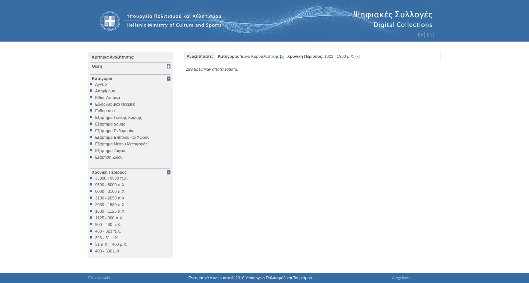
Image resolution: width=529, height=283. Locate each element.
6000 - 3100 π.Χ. (110, 191)
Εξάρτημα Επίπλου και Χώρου (122, 137)
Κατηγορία (102, 78)
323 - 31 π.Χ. (107, 238)
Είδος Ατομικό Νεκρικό (115, 104)
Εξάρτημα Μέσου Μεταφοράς (121, 144)
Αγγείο (101, 84)
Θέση (97, 66)
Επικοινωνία (99, 278)
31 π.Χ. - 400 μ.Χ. (111, 244)
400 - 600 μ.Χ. (107, 251)
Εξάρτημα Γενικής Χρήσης (118, 117)
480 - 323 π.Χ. (108, 231)
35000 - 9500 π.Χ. (111, 178)
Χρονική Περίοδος (109, 172)
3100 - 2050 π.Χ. (110, 198)
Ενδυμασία (105, 111)
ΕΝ (429, 35)
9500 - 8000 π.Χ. (110, 185)
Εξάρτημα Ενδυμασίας (115, 130)
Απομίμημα (105, 91)
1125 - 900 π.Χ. (109, 218)
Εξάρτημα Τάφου (110, 150)
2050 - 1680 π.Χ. (110, 204)
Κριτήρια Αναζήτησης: (113, 57)
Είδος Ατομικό (107, 97)
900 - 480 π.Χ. (108, 224)
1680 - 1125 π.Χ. (110, 211)
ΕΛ (421, 35)
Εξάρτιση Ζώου (109, 157)
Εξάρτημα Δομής (110, 124)
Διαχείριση (401, 278)
